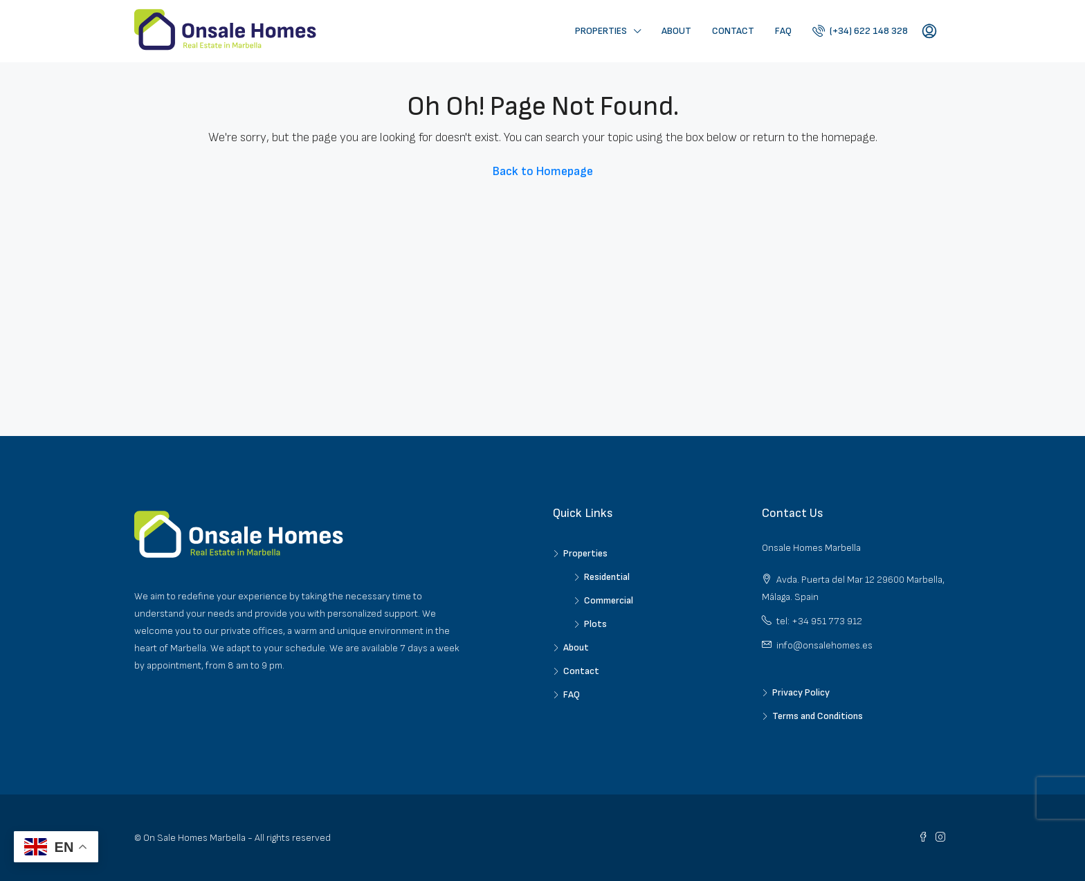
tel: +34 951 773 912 (819, 621)
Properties (601, 31)
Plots (595, 624)
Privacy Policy (801, 692)
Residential (607, 577)
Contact (733, 31)
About (676, 31)
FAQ (783, 31)
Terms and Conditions (817, 716)
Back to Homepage (543, 171)
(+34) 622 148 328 (860, 30)
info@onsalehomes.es (824, 645)
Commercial (608, 600)
